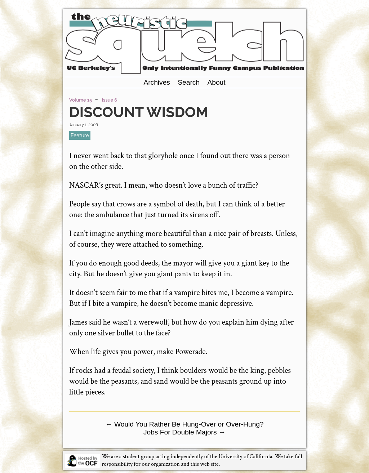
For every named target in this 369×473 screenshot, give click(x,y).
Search (189, 82)
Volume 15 (80, 100)
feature (80, 135)
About (216, 82)
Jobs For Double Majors (184, 432)
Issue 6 (109, 100)
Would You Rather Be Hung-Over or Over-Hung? (184, 424)
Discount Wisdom (138, 111)
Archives (156, 82)
